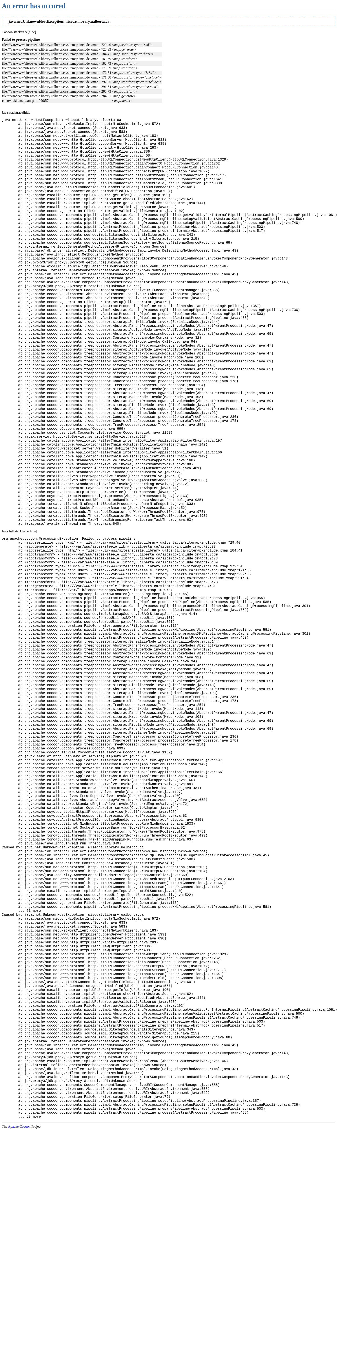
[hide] (32, 32)
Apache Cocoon (19, 1346)
